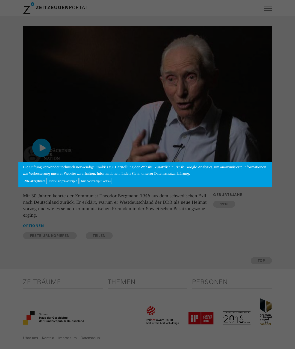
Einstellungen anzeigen (63, 181)
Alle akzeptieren (34, 181)
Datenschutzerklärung (171, 173)
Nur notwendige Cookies (96, 181)
